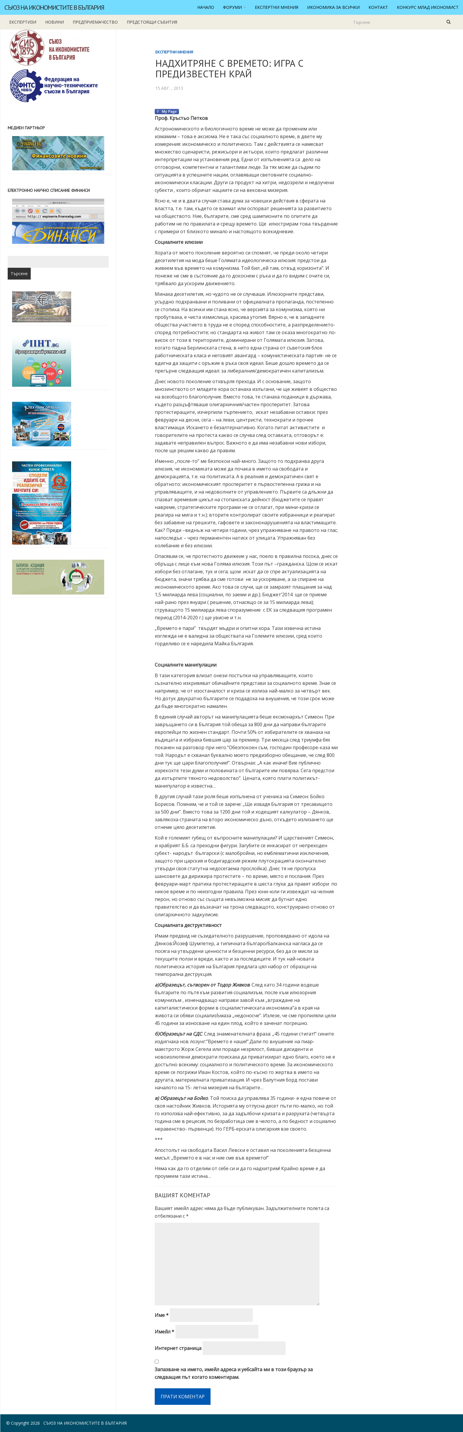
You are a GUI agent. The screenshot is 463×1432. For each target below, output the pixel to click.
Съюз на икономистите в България (54, 7)
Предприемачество (95, 22)
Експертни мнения (276, 7)
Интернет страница (178, 1348)
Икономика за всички (333, 7)
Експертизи (22, 22)
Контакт (378, 7)
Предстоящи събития (152, 22)
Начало (205, 7)
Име (162, 1315)
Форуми (234, 7)
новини (54, 22)
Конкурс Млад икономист (428, 7)
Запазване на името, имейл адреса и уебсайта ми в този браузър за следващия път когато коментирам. (234, 1373)
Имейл (164, 1331)
